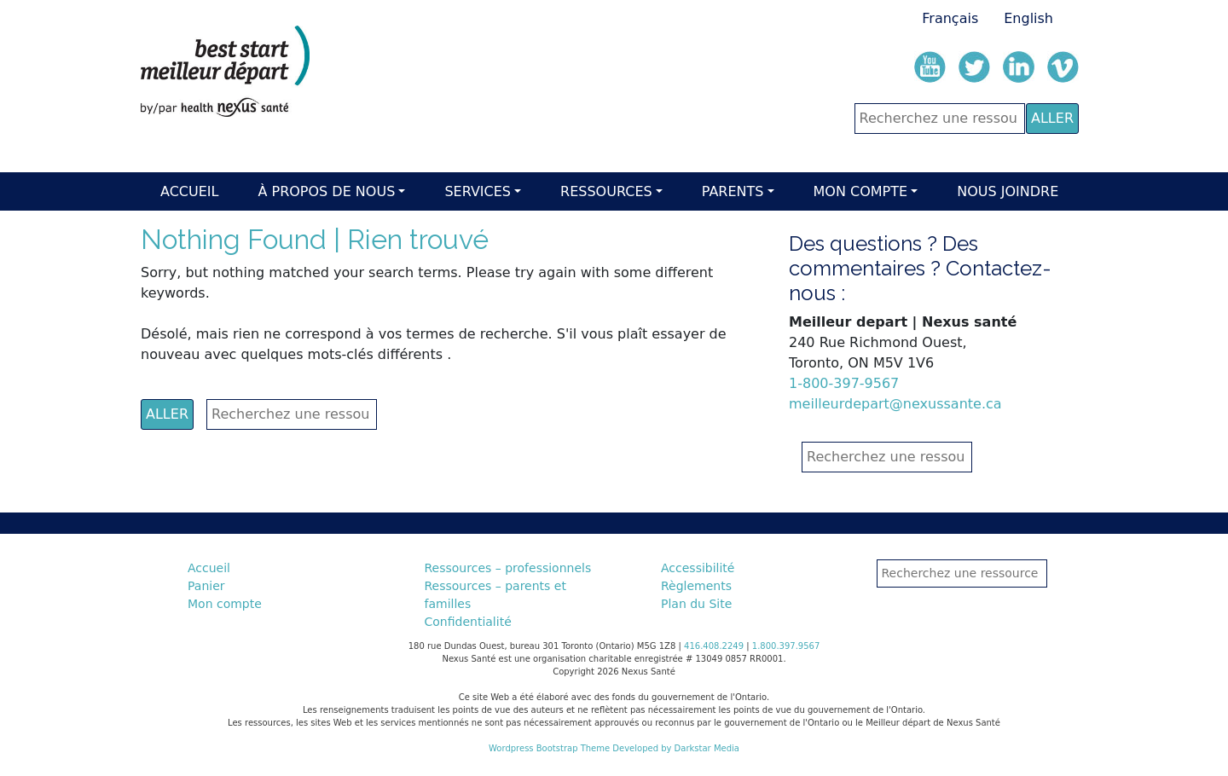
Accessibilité (697, 568)
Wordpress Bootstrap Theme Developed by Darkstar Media (614, 748)
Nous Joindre (1007, 191)
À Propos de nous (326, 191)
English (1028, 18)
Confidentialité (468, 621)
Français (950, 18)
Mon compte (861, 191)
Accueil (189, 191)
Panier (206, 586)
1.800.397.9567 (786, 646)
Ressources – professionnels (508, 568)
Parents (733, 191)
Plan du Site (696, 604)
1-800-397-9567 (844, 383)
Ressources (606, 191)
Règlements (696, 586)
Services (477, 191)
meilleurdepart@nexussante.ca (895, 404)
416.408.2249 (714, 646)
